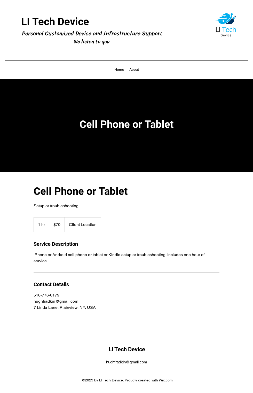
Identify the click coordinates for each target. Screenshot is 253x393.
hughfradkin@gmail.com (126, 362)
